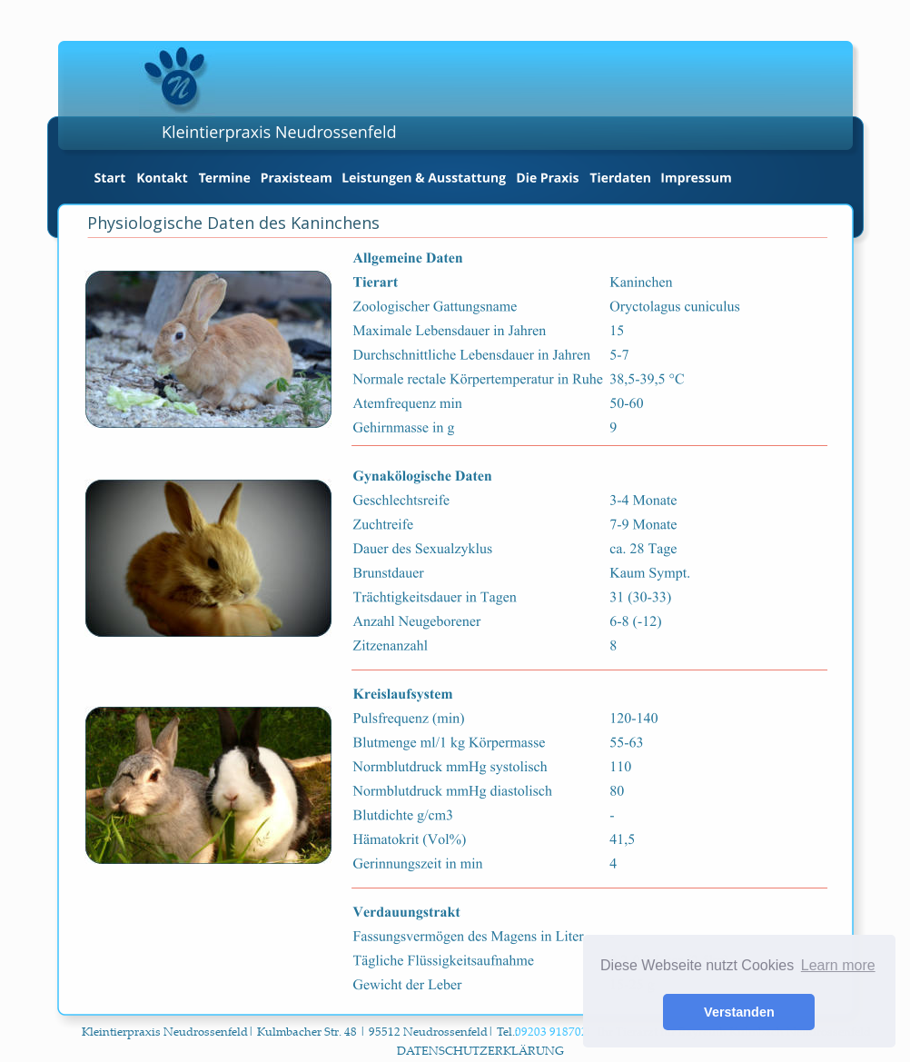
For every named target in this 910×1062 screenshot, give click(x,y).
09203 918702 (552, 1031)
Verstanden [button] (739, 1012)
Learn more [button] (838, 965)
